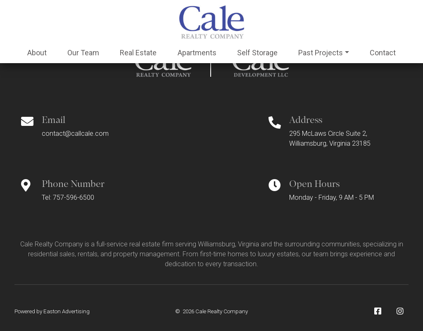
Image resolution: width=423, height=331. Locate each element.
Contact (383, 52)
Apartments (197, 52)
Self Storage (257, 52)
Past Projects (320, 52)
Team (83, 52)
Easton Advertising (66, 311)
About (37, 52)
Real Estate (138, 52)
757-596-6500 (73, 197)
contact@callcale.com (75, 133)
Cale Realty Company (221, 311)
